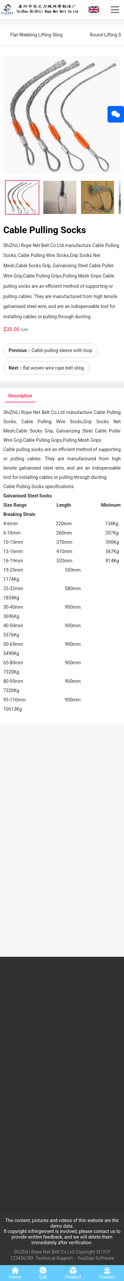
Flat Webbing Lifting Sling (36, 34)
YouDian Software (95, 1258)
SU (99, 1252)
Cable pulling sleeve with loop (61, 350)
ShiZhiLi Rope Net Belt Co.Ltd (44, 1252)
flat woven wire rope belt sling (53, 368)
